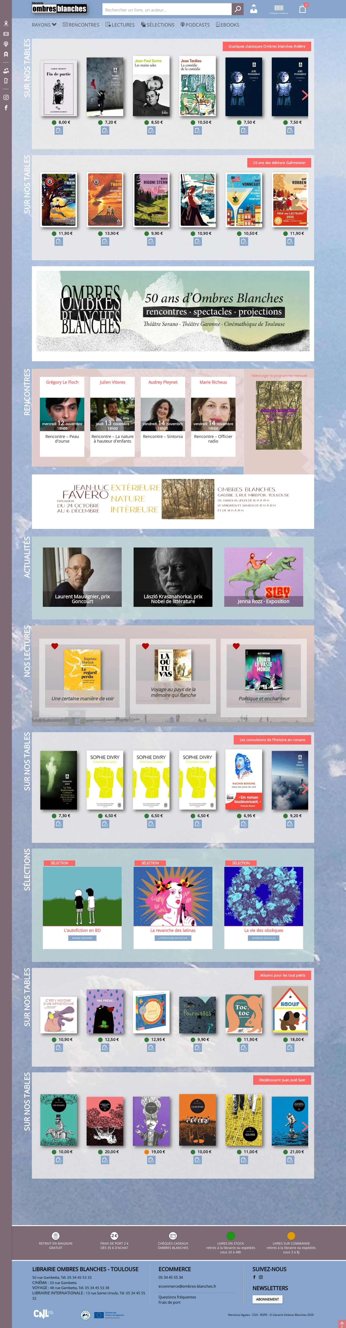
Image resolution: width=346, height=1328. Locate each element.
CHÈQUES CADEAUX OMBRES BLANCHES (173, 1239)
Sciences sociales (263, 962)
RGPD (263, 1315)
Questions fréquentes (179, 1295)
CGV (255, 1315)
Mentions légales (239, 1315)
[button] (304, 97)
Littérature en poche (172, 962)
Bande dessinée (83, 962)
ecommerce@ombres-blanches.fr (191, 1283)
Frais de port (171, 1301)
